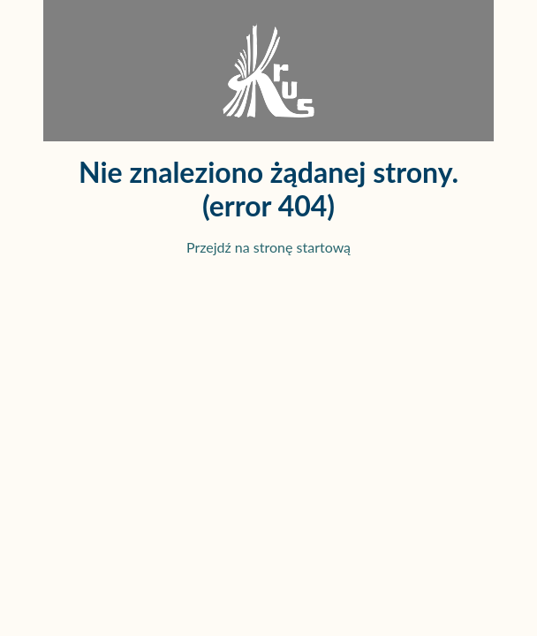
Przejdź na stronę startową (268, 246)
